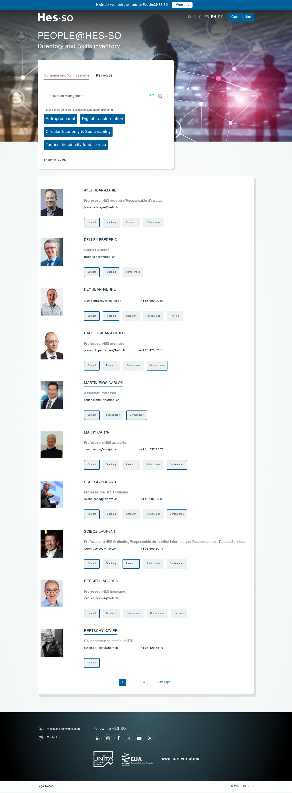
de (220, 17)
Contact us (49, 739)
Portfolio (175, 316)
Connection (241, 17)
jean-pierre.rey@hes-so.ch (102, 301)
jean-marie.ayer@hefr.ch (101, 207)
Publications (153, 222)
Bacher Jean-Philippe (105, 334)
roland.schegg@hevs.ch (101, 500)
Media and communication (59, 731)
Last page (164, 683)
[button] (151, 96)
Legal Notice (45, 787)
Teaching (111, 222)
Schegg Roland (100, 483)
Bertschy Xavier (100, 632)
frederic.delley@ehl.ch (99, 257)
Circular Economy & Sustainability (78, 132)
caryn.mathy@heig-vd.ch (101, 450)
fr (206, 17)
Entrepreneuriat (60, 119)
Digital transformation (102, 119)
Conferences (133, 272)
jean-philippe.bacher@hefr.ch (104, 350)
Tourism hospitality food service (76, 145)
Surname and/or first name (66, 75)
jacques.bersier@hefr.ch (101, 599)
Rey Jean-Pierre (100, 290)
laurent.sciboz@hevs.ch (100, 549)
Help (194, 17)
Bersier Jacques (101, 582)
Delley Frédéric (100, 240)
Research (131, 222)
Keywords (104, 75)
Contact (92, 222)
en (213, 17)
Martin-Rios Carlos (103, 383)
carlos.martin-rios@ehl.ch (101, 400)
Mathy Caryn (97, 433)
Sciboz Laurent (100, 533)
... (151, 683)
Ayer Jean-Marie (100, 190)
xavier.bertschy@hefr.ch (101, 649)
